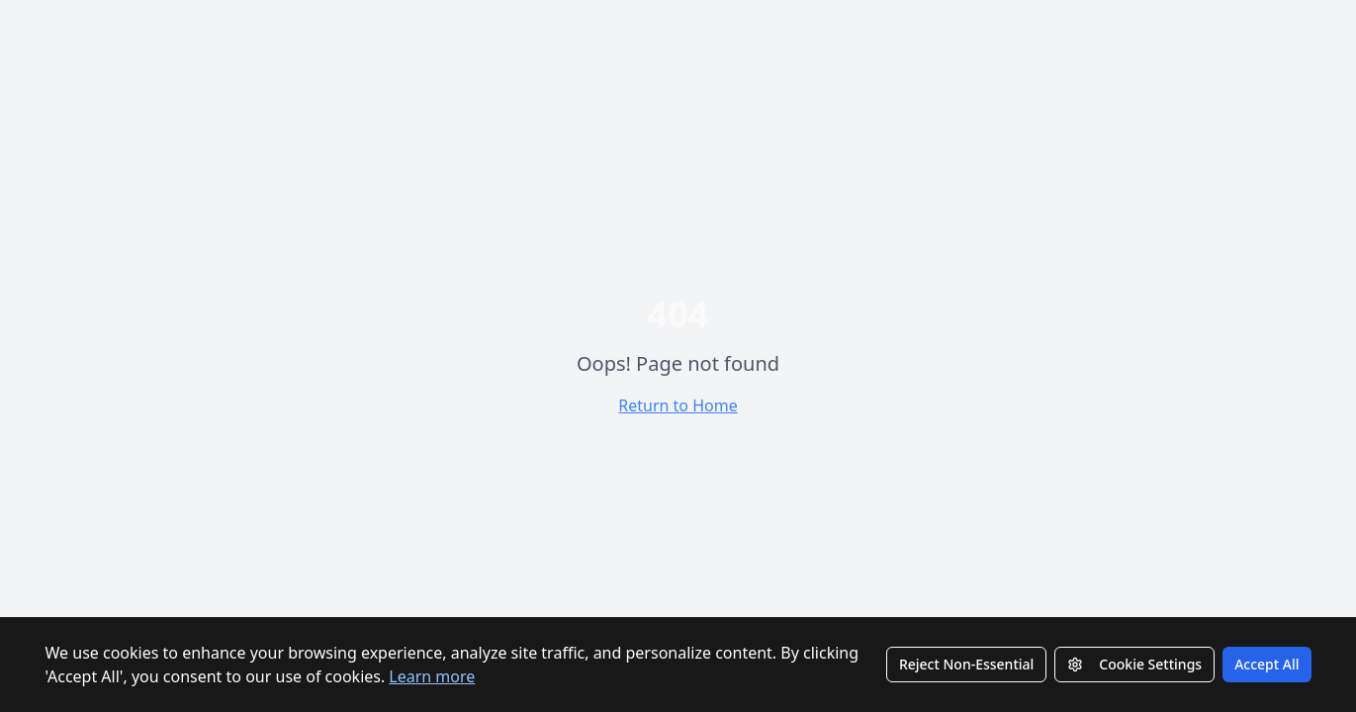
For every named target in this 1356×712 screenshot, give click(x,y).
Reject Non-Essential (966, 664)
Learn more (432, 676)
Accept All (1266, 664)
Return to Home (677, 405)
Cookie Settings (1134, 664)
